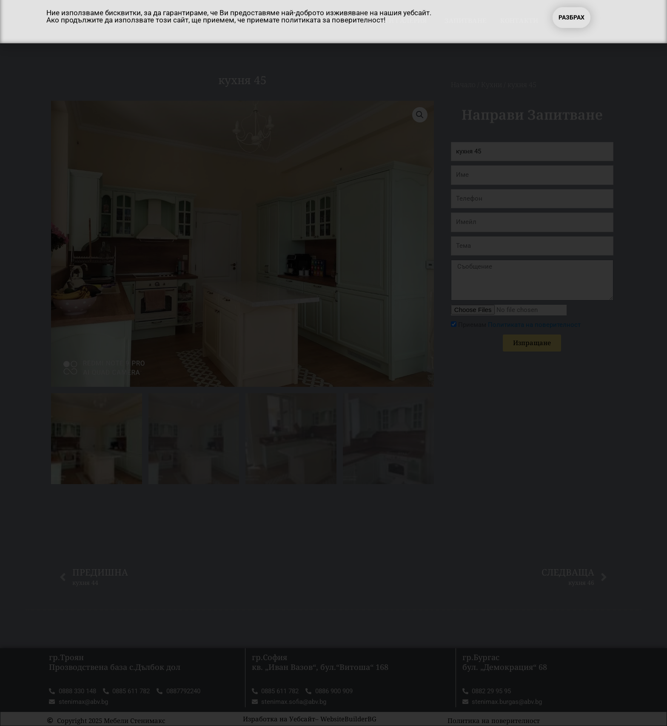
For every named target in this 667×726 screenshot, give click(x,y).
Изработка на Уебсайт (279, 719)
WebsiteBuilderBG (348, 719)
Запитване (465, 20)
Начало (290, 20)
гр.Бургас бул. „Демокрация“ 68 (504, 662)
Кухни (491, 84)
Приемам (519, 325)
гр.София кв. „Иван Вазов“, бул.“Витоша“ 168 (320, 662)
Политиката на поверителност (534, 325)
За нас (331, 20)
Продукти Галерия (394, 20)
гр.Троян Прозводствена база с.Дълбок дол (114, 662)
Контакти (519, 20)
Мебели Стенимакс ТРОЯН (153, 20)
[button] (420, 114)
